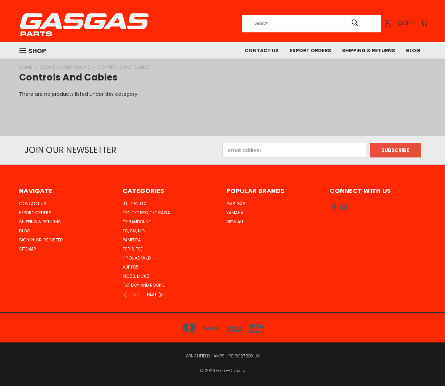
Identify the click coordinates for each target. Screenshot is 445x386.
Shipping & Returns (368, 50)
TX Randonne (137, 222)
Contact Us (261, 50)
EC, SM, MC (134, 231)
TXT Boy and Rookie (143, 285)
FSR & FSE (133, 249)
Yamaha (234, 213)
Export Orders (310, 50)
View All (235, 222)
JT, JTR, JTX (134, 204)
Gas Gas (235, 204)
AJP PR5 (131, 267)
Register (53, 240)
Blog (413, 50)
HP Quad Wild (137, 258)
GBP (406, 22)
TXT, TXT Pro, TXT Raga (146, 213)
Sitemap (27, 249)
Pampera (132, 240)
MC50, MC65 (136, 276)
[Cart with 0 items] (424, 23)
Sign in (27, 240)
